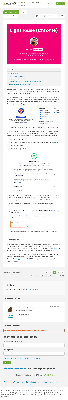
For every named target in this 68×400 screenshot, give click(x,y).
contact (44, 382)
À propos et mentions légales (46, 394)
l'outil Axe (56, 143)
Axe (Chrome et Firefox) (17, 76)
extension (34, 60)
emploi (39, 2)
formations (22, 5)
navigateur (27, 60)
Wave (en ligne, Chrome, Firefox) (20, 84)
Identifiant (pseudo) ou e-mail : (13, 341)
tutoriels (21, 2)
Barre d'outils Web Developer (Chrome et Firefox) (25, 81)
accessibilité (20, 60)
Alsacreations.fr (31, 394)
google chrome (49, 60)
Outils (24, 12)
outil (42, 60)
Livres (7, 16)
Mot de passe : (8, 350)
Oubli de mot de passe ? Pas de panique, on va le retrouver (22, 358)
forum (30, 2)
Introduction (14, 74)
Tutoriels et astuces (11, 12)
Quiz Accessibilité (33, 289)
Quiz (14, 16)
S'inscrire (51, 4)
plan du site (35, 382)
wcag (39, 60)
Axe (19, 259)
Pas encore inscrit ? (14, 368)
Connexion (60, 4)
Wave (55, 248)
